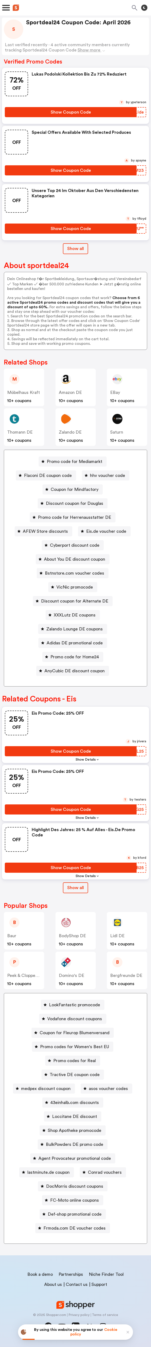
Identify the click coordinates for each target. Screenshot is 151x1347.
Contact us (77, 1284)
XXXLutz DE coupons (75, 615)
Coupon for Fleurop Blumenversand (74, 1033)
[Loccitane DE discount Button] (72, 1116)
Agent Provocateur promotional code (74, 1158)
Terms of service (105, 1315)
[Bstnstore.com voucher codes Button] (73, 573)
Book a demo (40, 1274)
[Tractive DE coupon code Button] (73, 1075)
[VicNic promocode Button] (72, 587)
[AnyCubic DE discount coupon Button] (72, 671)
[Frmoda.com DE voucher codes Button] (72, 1228)
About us (53, 1284)
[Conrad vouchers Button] (103, 1172)
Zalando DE (70, 432)
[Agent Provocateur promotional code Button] (72, 1158)
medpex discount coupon (46, 1088)
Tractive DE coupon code (75, 1074)
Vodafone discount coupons (74, 1019)
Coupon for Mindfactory (74, 489)
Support (99, 1284)
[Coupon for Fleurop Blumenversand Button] (72, 1033)
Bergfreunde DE (126, 975)
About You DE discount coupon (74, 559)
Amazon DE (70, 392)
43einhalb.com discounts (74, 1102)
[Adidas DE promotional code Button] (72, 643)
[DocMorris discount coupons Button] (73, 1186)
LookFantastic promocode (74, 1005)
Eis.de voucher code (106, 531)
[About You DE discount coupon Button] (72, 559)
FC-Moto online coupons (74, 1200)
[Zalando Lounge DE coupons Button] (72, 629)
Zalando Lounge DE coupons (74, 629)
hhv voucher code (107, 475)
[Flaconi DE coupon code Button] (46, 475)
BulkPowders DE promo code (74, 1144)
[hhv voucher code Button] (105, 475)
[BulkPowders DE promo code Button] (73, 1144)
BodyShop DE (72, 936)
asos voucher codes (108, 1088)
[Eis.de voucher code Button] (104, 531)
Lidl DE (117, 936)
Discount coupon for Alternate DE (74, 601)
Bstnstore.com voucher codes (74, 573)
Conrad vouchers (105, 1172)
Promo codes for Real (74, 1060)
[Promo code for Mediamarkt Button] (73, 461)
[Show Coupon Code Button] (71, 112)
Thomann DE (20, 432)
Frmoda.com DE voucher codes (74, 1228)
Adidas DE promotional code (75, 643)
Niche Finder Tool (106, 1274)
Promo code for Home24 (74, 657)
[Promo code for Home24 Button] (72, 657)
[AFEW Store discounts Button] (43, 531)
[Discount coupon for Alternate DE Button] (73, 601)
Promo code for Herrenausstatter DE (74, 517)
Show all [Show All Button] (75, 248)
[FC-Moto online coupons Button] (72, 1200)
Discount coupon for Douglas (74, 503)
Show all (75, 887)
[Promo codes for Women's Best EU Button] (72, 1047)
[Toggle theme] (144, 7)
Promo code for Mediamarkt (74, 461)
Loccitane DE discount (74, 1116)
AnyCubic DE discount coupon (74, 671)
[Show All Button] (75, 887)
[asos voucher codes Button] (106, 1089)
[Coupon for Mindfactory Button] (72, 489)
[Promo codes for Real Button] (72, 1061)
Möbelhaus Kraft (23, 392)
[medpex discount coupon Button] (44, 1089)
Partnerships (71, 1274)
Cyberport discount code (74, 545)
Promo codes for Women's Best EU (74, 1047)
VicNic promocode (74, 587)
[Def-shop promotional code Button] (73, 1214)
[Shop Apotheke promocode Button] (73, 1130)
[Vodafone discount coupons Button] (72, 1019)
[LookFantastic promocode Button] (72, 1005)
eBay (115, 392)
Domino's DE (71, 975)
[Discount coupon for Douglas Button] (73, 503)
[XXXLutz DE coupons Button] (73, 615)
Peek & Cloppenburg (27, 975)
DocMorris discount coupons (74, 1186)
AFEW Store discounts (45, 531)
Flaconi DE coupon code (48, 475)
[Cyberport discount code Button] (73, 545)
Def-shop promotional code (75, 1214)
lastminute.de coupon (48, 1172)
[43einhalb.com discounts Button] (72, 1102)
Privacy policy (79, 1315)
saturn (116, 432)
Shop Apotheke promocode (74, 1130)
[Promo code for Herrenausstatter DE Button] (72, 517)
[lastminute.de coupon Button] (46, 1172)
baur (11, 936)
